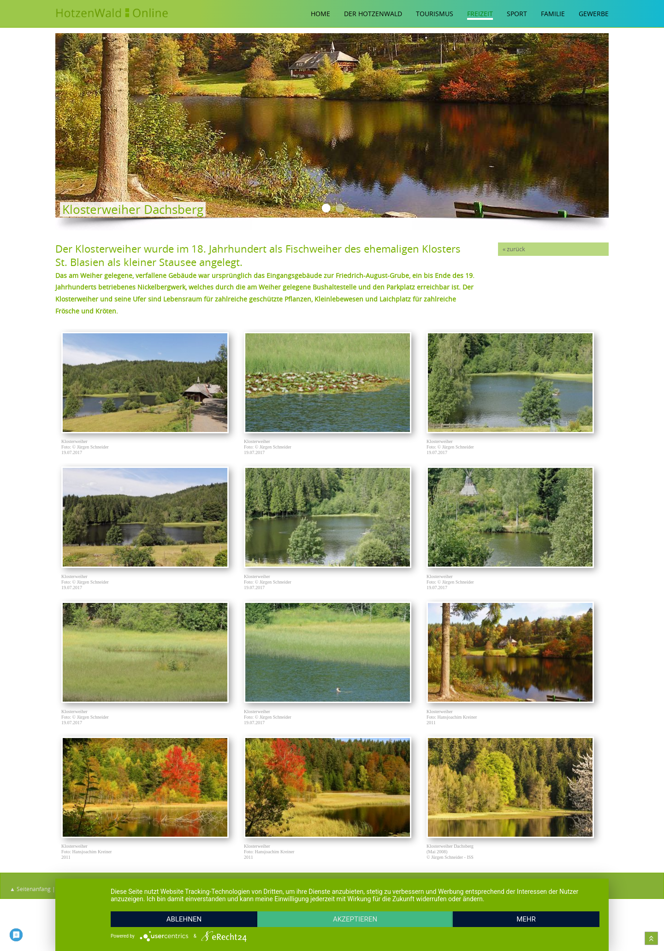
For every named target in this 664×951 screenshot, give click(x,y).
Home (320, 13)
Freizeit (480, 13)
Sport (517, 13)
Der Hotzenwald (373, 13)
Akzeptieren (355, 919)
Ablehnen (184, 919)
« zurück (514, 249)
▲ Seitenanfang (30, 888)
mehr (526, 919)
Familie (553, 13)
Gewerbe (594, 13)
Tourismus (434, 13)
